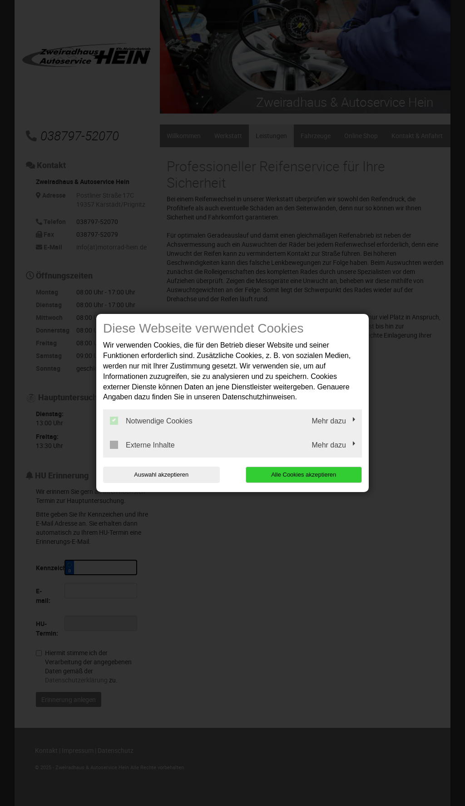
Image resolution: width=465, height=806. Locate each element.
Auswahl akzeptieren (161, 474)
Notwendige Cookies (151, 421)
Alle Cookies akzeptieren (303, 474)
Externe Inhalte (142, 445)
